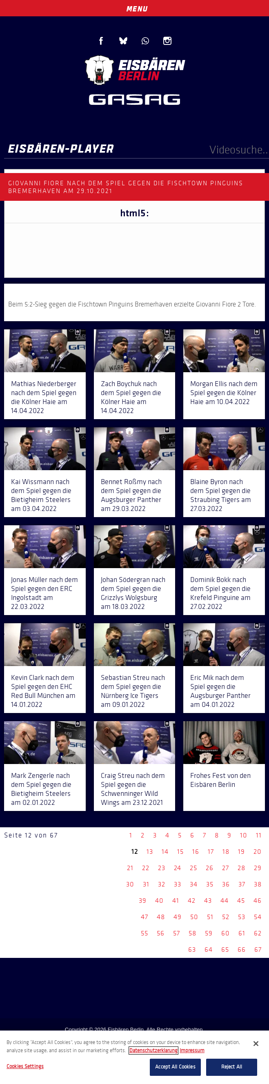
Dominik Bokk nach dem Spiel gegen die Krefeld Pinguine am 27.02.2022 (220, 593)
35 (209, 884)
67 (258, 949)
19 (241, 851)
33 (177, 884)
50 (194, 917)
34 (194, 884)
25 (193, 868)
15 (180, 851)
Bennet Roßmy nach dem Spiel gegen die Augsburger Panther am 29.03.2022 (131, 495)
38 (258, 884)
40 (159, 900)
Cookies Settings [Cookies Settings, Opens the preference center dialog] (25, 1066)
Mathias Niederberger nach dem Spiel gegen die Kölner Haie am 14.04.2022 (43, 397)
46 (257, 900)
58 (192, 933)
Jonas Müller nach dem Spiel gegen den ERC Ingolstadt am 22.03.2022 (44, 593)
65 (225, 949)
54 (258, 917)
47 (144, 917)
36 (226, 884)
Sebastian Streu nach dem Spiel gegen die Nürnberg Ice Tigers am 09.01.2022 (133, 691)
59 (209, 933)
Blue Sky (123, 41)
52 (225, 917)
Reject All (231, 1067)
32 (161, 884)
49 (177, 917)
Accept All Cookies (175, 1067)
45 (241, 900)
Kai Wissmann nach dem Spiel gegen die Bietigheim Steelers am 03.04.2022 (41, 495)
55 (144, 933)
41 (175, 900)
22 (145, 868)
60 (225, 933)
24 (177, 868)
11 (259, 835)
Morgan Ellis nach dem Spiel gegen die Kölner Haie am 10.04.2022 (224, 392)
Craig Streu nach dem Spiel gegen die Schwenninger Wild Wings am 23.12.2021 (133, 789)
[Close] (256, 1044)
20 (257, 851)
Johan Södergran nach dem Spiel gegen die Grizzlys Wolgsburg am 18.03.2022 (133, 593)
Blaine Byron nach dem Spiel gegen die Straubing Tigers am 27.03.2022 (220, 495)
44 (224, 900)
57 (176, 933)
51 (210, 917)
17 (211, 851)
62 (258, 933)
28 (241, 868)
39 (143, 900)
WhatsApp (145, 41)
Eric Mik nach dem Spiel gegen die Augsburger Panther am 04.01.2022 (220, 691)
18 (225, 851)
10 (243, 835)
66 (242, 949)
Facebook (101, 41)
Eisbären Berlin (135, 69)
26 (209, 868)
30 (130, 884)
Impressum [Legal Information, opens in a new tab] (192, 1050)
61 (241, 933)
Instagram (167, 41)
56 (161, 933)
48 (161, 917)
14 (165, 851)
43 (208, 900)
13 (150, 851)
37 (241, 884)
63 (192, 949)
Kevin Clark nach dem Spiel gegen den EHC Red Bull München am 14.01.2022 (43, 691)
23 (161, 868)
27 (225, 868)
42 (192, 900)
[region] (134, 1057)
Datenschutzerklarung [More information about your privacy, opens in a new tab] (153, 1050)
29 (258, 868)
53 (241, 917)
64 (209, 949)
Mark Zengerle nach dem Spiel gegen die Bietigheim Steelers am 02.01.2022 (41, 789)
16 (195, 851)
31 (146, 884)
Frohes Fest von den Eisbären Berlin (220, 780)
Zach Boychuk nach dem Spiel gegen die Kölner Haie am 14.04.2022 (131, 397)
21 (130, 868)
